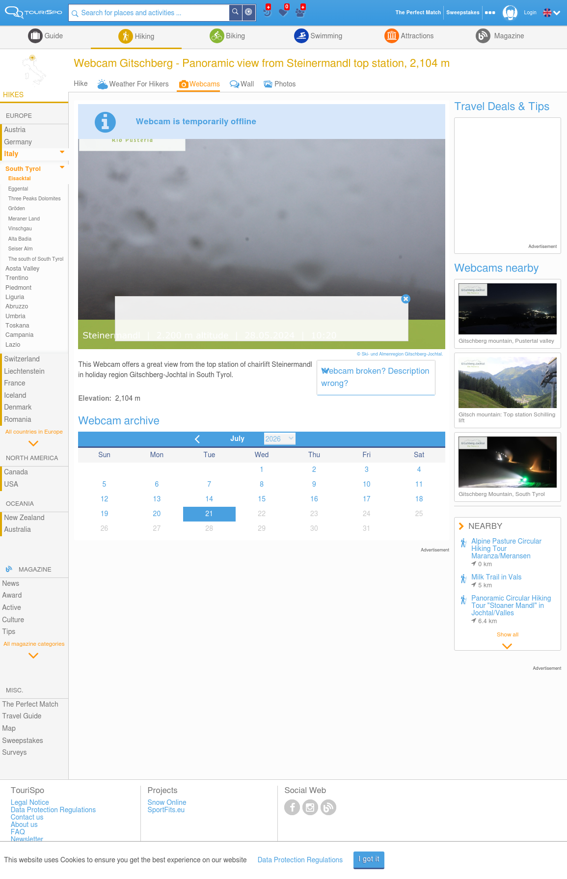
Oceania (20, 504)
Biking (234, 36)
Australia (17, 529)
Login (530, 12)
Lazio (12, 345)
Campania (19, 335)
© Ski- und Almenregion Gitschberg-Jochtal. (400, 354)
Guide (53, 36)
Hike (80, 84)
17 (367, 499)
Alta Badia (20, 239)
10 (367, 484)
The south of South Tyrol (36, 259)
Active (11, 607)
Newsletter (27, 839)
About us (24, 825)
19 (104, 514)
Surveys (14, 752)
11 (419, 484)
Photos (285, 84)
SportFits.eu (166, 810)
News (10, 583)
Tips (8, 632)
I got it (368, 859)
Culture (13, 620)
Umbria (15, 316)
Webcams (204, 84)
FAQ (18, 832)
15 (262, 499)
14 (209, 499)
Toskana (17, 326)
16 (314, 499)
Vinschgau (20, 228)
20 (157, 514)
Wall (247, 84)
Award (12, 595)
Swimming (325, 36)
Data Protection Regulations (300, 860)
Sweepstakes (22, 741)
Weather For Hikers (139, 84)
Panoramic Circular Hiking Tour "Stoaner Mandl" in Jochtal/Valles (511, 610)
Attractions (416, 36)
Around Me (254, 13)
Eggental (18, 189)
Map (9, 728)
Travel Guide (21, 716)
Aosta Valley (22, 269)
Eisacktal (19, 178)
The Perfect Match (30, 704)
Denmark (18, 407)
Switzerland (22, 359)
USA (11, 484)
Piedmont (18, 288)
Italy (11, 154)
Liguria (14, 297)
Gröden (16, 208)
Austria (15, 130)
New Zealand (24, 518)
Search (241, 12)
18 (419, 499)
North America (32, 458)
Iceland (15, 395)
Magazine (508, 36)
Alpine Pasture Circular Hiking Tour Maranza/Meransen (506, 553)
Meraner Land (24, 219)
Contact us (27, 817)
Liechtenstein (24, 371)
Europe (19, 116)
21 (209, 514)
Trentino (16, 278)
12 (104, 499)
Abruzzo (16, 306)
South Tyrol (23, 169)
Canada (16, 472)
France (15, 383)
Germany (18, 142)
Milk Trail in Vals (496, 581)
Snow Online (167, 802)
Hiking (143, 36)
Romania (17, 419)
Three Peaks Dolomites (34, 198)
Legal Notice (30, 802)
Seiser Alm (20, 249)
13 (157, 499)
